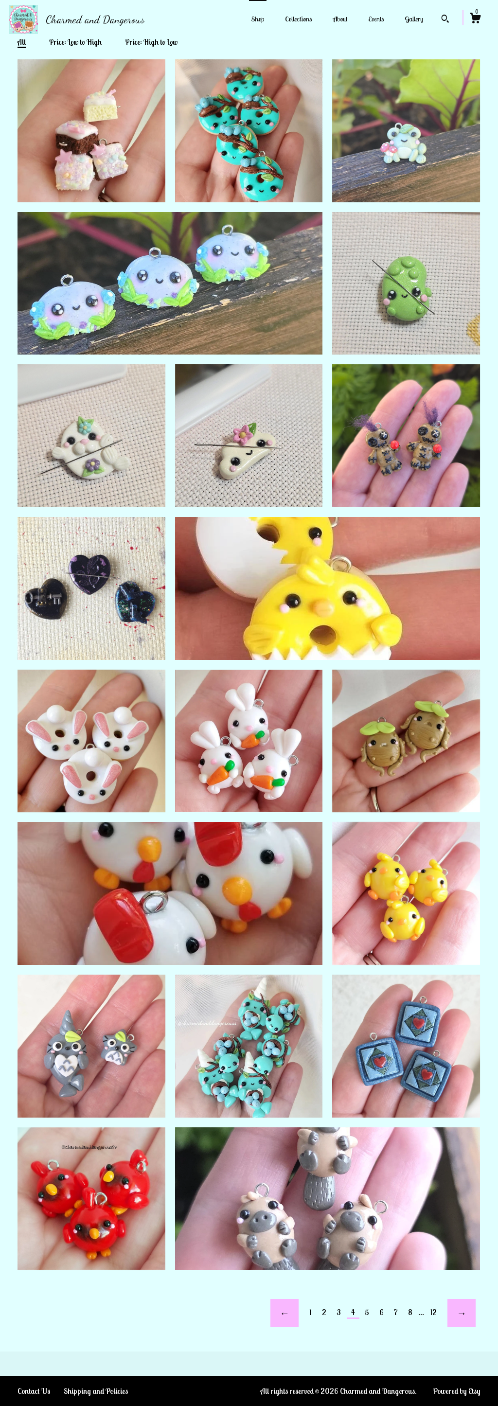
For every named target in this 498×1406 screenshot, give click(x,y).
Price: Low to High (75, 42)
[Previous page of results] (284, 1313)
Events (376, 19)
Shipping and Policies (96, 1391)
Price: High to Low (151, 42)
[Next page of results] (461, 1313)
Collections (298, 19)
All (22, 42)
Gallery (414, 19)
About (340, 19)
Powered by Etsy (456, 1391)
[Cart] (475, 19)
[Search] (445, 20)
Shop (257, 19)
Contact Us (34, 1391)
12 (433, 1312)
